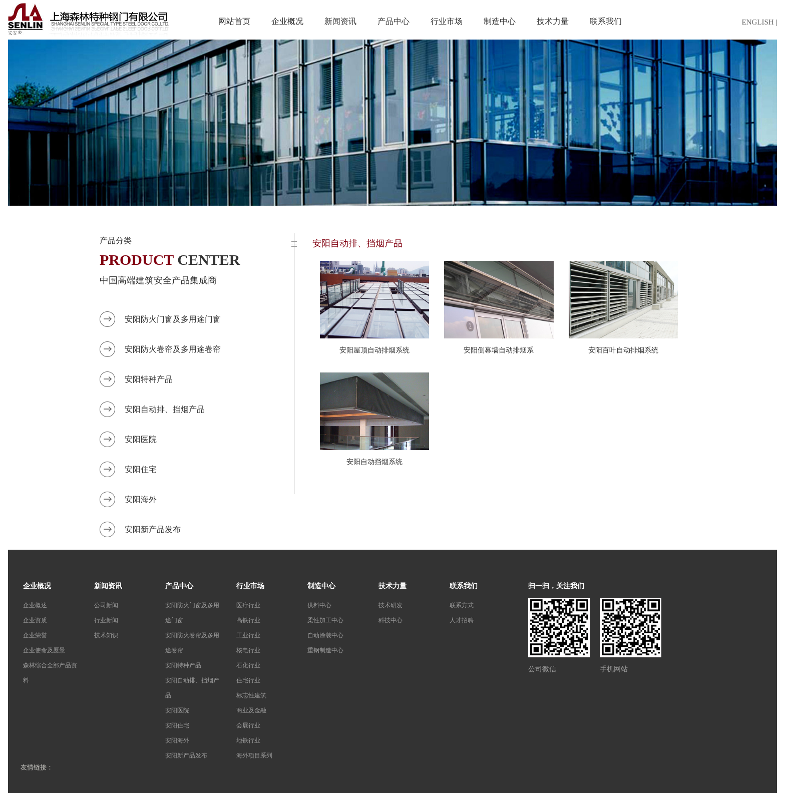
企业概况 (287, 21)
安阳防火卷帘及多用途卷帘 (173, 349)
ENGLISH (757, 22)
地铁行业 (248, 740)
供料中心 (319, 605)
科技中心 (390, 620)
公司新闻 (106, 605)
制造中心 (500, 21)
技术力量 (553, 21)
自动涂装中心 (325, 635)
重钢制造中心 (325, 650)
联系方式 (462, 605)
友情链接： (37, 767)
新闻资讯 (340, 21)
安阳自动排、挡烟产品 (165, 409)
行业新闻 (106, 620)
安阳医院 (141, 439)
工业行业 (248, 635)
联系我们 (606, 21)
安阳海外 (141, 499)
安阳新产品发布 (153, 529)
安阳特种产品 (149, 379)
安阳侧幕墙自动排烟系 (499, 350)
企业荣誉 (35, 635)
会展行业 (248, 725)
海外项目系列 (254, 755)
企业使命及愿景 (44, 650)
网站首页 (234, 21)
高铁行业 (248, 620)
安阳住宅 (141, 469)
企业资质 (35, 620)
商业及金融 (251, 710)
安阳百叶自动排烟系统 (623, 350)
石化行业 (248, 665)
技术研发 (390, 605)
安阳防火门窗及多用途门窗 (173, 319)
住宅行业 (248, 680)
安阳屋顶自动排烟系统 (374, 350)
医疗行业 (248, 605)
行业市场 (447, 21)
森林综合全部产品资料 (50, 673)
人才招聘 (462, 620)
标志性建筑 (251, 695)
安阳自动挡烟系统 (374, 462)
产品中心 (393, 21)
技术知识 (106, 635)
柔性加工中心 (325, 620)
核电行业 (248, 650)
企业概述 (35, 605)
